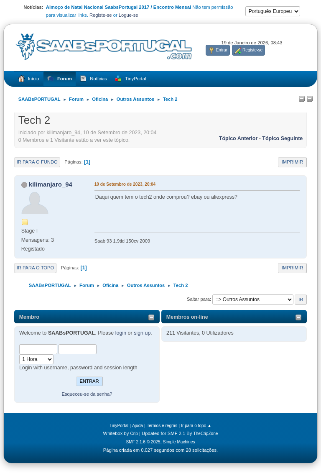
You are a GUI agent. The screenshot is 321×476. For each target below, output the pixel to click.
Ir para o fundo (37, 161)
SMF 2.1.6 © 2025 (143, 442)
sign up (142, 333)
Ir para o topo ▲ (196, 425)
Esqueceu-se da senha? (86, 394)
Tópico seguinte (282, 138)
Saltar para (198, 299)
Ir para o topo (35, 267)
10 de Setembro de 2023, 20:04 (124, 184)
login (120, 333)
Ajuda (137, 425)
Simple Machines (179, 442)
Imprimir (292, 161)
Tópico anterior (238, 138)
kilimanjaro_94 (50, 184)
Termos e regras (162, 425)
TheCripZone (206, 433)
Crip (134, 433)
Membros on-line (187, 317)
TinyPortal (119, 425)
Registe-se (100, 15)
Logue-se (128, 15)
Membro (29, 317)
